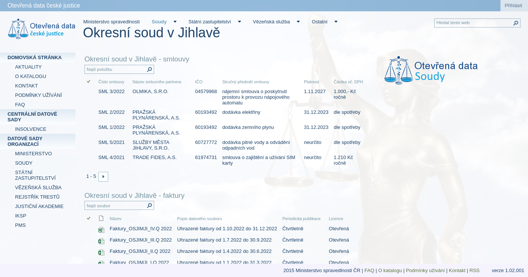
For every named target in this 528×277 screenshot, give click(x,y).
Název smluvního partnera (157, 82)
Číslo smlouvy (111, 82)
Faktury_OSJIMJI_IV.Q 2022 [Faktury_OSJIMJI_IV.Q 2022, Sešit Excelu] (141, 228)
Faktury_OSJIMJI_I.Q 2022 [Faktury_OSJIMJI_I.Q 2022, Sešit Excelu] (139, 262)
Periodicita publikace (301, 218)
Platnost (311, 82)
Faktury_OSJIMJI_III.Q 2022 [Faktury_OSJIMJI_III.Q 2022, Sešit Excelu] (141, 240)
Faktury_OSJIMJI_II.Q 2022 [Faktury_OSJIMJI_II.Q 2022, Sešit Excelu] (140, 251)
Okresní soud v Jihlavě (151, 32)
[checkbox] (89, 82)
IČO (199, 82)
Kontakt (457, 270)
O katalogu (390, 270)
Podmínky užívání (425, 270)
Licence (336, 218)
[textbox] (448, 75)
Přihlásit (513, 5)
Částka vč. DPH (348, 82)
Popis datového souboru (199, 218)
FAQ (369, 270)
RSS (475, 270)
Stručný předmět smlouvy (245, 82)
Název (115, 218)
